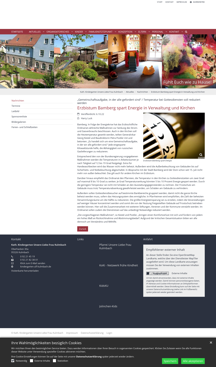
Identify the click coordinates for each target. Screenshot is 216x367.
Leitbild (15, 111)
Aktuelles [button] (34, 31)
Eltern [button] (142, 31)
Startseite (17, 31)
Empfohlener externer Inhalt (165, 249)
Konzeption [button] (125, 31)
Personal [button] (157, 31)
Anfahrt (148, 239)
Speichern (170, 361)
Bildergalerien (19, 121)
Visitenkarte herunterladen (25, 270)
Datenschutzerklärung (89, 356)
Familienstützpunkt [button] (100, 31)
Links (80, 239)
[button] (185, 32)
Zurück (82, 228)
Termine (16, 105)
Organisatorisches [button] (57, 31)
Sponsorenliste (19, 116)
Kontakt (16, 239)
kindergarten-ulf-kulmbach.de (35, 266)
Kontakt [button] (174, 31)
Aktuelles (130, 91)
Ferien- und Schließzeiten (25, 127)
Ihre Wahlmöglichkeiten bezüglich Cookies (46, 343)
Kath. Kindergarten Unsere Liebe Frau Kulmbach (101, 91)
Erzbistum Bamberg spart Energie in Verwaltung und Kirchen (178, 91)
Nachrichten (142, 91)
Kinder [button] (79, 31)
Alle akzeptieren (193, 361)
